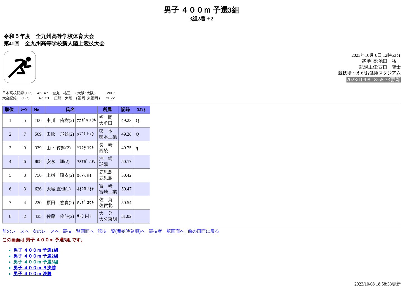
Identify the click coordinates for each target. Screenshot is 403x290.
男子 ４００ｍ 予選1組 (35, 250)
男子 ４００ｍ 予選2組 (35, 256)
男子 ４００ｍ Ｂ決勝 (34, 268)
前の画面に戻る (203, 231)
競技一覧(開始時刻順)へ (121, 231)
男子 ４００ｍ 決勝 (32, 274)
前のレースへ (15, 231)
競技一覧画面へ (78, 231)
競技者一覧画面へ (166, 231)
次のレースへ (45, 231)
